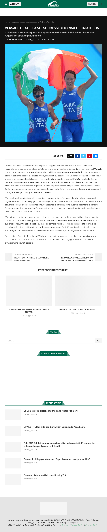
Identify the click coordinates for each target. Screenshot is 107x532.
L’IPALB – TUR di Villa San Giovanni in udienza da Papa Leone (55, 427)
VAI (98, 341)
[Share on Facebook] (77, 156)
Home (7, 22)
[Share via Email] (95, 156)
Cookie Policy (77, 525)
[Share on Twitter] (83, 156)
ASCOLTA (14, 4)
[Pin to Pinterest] (89, 156)
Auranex (65, 525)
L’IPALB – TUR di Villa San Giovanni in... (78, 309)
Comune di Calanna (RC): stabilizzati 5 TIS (45, 475)
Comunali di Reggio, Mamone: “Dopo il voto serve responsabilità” (57, 459)
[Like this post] (71, 156)
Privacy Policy (92, 525)
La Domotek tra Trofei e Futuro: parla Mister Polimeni (51, 411)
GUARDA (92, 4)
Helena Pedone (14, 39)
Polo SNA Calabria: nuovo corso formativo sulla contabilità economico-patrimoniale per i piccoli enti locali (60, 444)
